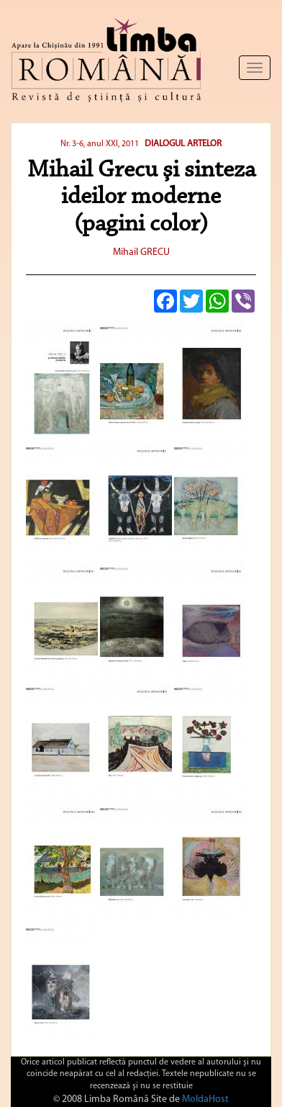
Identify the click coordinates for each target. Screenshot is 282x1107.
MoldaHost (205, 1099)
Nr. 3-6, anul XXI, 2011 (100, 144)
